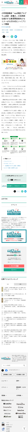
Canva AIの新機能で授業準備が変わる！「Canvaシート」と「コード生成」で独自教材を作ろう (15, 300)
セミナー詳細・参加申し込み (11, 168)
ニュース (4, 381)
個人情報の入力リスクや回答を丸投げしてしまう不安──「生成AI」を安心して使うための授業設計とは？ (15, 336)
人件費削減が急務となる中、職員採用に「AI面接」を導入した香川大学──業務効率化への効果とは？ (15, 325)
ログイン (14, 270)
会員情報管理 (9, 426)
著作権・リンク (9, 424)
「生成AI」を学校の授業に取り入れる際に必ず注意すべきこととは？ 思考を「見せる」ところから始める (15, 289)
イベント (4, 387)
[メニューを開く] (2, 2)
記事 (18, 381)
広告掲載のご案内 (20, 374)
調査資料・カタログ (21, 388)
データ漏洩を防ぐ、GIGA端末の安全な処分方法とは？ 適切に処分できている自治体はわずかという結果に (15, 319)
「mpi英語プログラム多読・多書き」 (13, 165)
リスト (7, 36)
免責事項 (8, 429)
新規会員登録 (14, 266)
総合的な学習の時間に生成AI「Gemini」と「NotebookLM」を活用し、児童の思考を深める (14, 306)
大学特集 (19, 395)
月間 (20, 284)
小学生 (3, 32)
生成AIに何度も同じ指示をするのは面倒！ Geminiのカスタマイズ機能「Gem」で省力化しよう (15, 313)
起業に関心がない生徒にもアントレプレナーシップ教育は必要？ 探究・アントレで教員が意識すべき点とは (15, 342)
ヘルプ (7, 422)
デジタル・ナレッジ (9, 163)
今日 (8, 284)
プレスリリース (7, 161)
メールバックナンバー (14, 262)
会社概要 (8, 431)
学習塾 (7, 32)
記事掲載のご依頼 (7, 374)
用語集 (4, 395)
